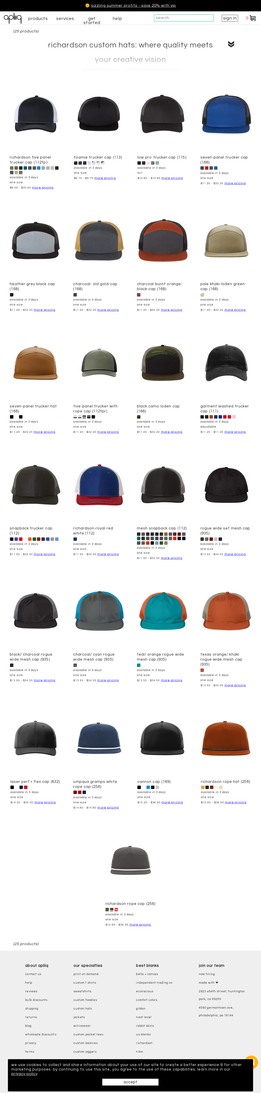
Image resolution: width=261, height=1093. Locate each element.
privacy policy (24, 1074)
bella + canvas (147, 974)
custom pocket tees (88, 1034)
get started (91, 20)
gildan (140, 1008)
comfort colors (146, 1000)
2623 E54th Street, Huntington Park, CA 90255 (222, 995)
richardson (144, 1043)
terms (29, 1051)
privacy (30, 1043)
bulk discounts (36, 1000)
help (117, 18)
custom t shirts (84, 982)
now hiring (207, 974)
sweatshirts (82, 991)
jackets (79, 1017)
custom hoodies (85, 1000)
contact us (33, 974)
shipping (31, 1008)
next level (143, 1017)
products (38, 18)
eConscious (144, 991)
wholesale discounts (40, 1034)
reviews (31, 991)
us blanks (143, 1034)
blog (28, 1025)
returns (31, 1017)
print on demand (86, 974)
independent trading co (154, 982)
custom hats (82, 1008)
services (65, 18)
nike (139, 1051)
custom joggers (85, 1051)
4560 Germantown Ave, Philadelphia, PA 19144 (216, 1011)
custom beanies (85, 1043)
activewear (82, 1025)
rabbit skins (145, 1025)
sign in (230, 18)
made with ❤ (209, 982)
